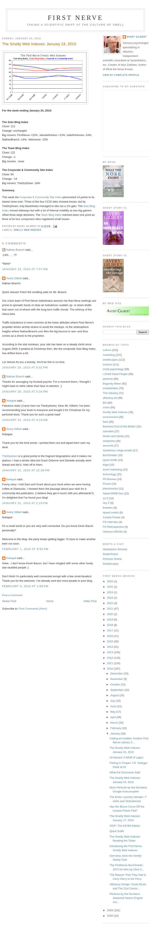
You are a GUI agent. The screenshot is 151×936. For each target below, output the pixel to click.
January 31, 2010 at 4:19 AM (25, 420)
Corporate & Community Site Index (41, 197)
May (113, 711)
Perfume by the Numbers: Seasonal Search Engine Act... (126, 898)
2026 (110, 581)
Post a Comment (12, 595)
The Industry (110, 393)
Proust (107, 483)
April (113, 717)
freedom (108, 507)
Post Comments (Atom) (33, 608)
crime (106, 407)
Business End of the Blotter (119, 426)
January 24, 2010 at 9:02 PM (25, 367)
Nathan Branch (15, 249)
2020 (110, 614)
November (117, 679)
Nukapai (11, 400)
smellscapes (110, 359)
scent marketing (112, 469)
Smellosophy (110, 563)
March (114, 722)
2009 (110, 910)
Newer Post (9, 601)
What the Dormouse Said (124, 772)
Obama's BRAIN (113, 531)
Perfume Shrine (112, 558)
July (113, 700)
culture (107, 350)
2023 (110, 597)
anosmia (108, 445)
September (117, 689)
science (107, 364)
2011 (110, 663)
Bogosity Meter (112, 383)
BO (105, 402)
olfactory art (110, 397)
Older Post (90, 601)
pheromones (110, 488)
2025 (110, 586)
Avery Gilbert (14, 278)
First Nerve (75, 17)
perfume (108, 378)
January (115, 733)
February (116, 728)
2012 (110, 657)
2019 (110, 619)
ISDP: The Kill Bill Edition (124, 825)
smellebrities (110, 388)
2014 (110, 646)
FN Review (109, 479)
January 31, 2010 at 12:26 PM (26, 470)
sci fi (105, 498)
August (115, 695)
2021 (110, 608)
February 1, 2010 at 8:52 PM (25, 549)
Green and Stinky (113, 436)
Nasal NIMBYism (113, 493)
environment (110, 417)
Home (50, 601)
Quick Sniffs (110, 460)
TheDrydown (10, 456)
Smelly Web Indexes (27, 230)
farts (105, 421)
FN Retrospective (113, 526)
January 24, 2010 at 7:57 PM (25, 269)
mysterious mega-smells (117, 450)
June (113, 706)
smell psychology (113, 369)
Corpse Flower (112, 517)
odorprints (109, 440)
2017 (110, 630)
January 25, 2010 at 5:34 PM (25, 391)
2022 (110, 603)
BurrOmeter (110, 455)
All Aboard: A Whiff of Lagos (126, 757)
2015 (110, 641)
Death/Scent (110, 554)
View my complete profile (121, 75)
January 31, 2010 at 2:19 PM (25, 503)
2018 (110, 625)
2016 (110, 636)
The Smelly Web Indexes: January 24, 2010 (39, 44)
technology (109, 474)
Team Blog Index (51, 214)
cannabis (108, 431)
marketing (109, 354)
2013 (110, 652)
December (117, 673)
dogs (106, 464)
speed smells (111, 512)
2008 (110, 915)
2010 (110, 668)
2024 (110, 592)
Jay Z (106, 502)
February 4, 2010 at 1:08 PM (25, 586)
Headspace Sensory (115, 549)
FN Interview (110, 522)
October (115, 684)
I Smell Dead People (115, 374)
